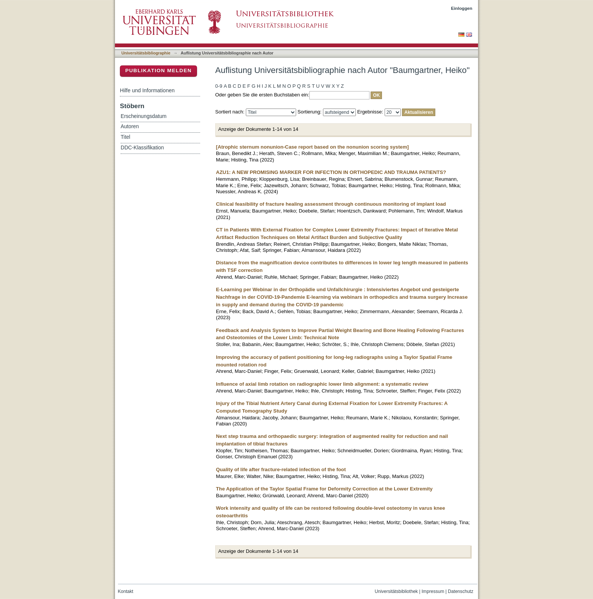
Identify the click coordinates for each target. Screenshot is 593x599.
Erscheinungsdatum (143, 116)
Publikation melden (158, 70)
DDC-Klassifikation (142, 148)
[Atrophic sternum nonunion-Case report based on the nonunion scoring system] (312, 147)
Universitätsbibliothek (396, 591)
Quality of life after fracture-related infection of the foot (281, 469)
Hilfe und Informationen (147, 90)
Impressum (433, 591)
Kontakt (126, 591)
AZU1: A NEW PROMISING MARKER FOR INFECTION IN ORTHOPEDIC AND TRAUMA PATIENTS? (331, 172)
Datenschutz (460, 591)
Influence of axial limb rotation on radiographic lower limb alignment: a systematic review (322, 384)
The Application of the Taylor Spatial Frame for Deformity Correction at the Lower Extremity (324, 489)
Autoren (130, 126)
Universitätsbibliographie (145, 53)
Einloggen (462, 8)
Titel (125, 137)
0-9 (218, 86)
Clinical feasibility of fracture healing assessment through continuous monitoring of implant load (331, 204)
